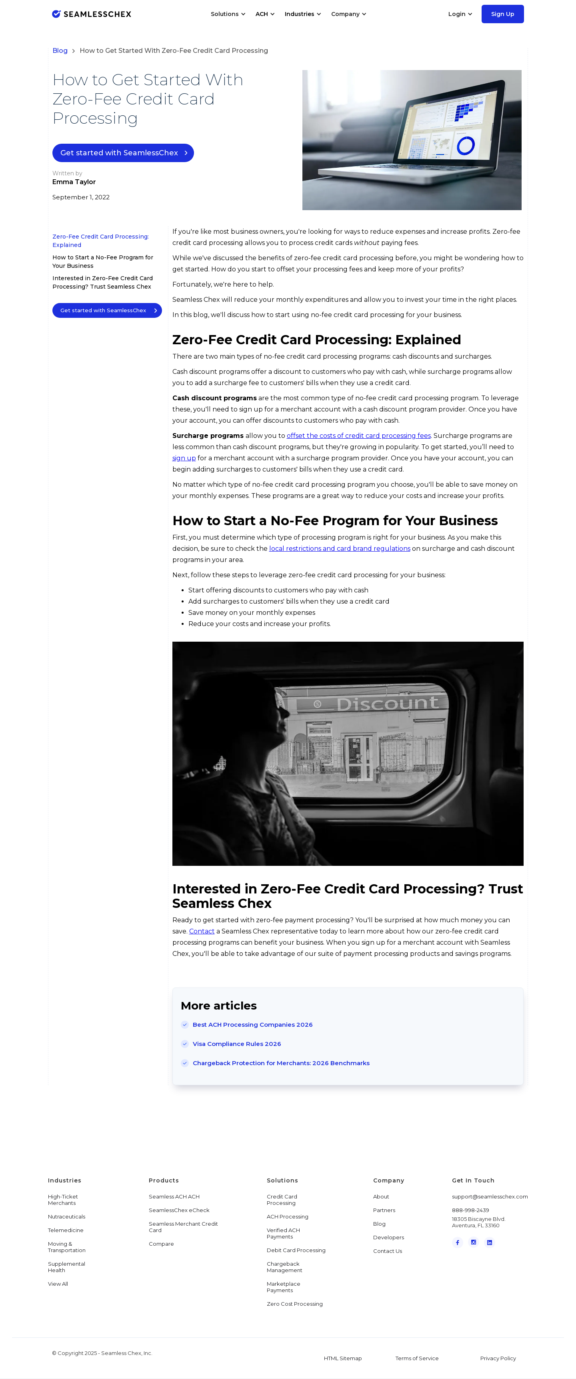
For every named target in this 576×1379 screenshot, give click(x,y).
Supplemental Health (66, 1267)
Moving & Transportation (67, 1246)
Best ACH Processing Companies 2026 (253, 1024)
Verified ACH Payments (283, 1233)
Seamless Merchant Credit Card (183, 1226)
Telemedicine (66, 1230)
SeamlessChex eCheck (179, 1210)
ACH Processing (287, 1216)
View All (58, 1284)
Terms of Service (417, 1358)
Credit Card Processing (282, 1199)
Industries (299, 14)
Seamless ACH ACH (174, 1196)
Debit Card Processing (296, 1250)
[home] (91, 14)
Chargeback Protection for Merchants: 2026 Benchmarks (281, 1063)
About (381, 1196)
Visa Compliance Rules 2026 (237, 1044)
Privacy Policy (498, 1358)
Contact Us (387, 1251)
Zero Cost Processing (295, 1304)
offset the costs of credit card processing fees (359, 436)
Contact (202, 931)
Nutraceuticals (66, 1216)
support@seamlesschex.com (490, 1196)
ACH (262, 14)
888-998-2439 (470, 1210)
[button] (228, 14)
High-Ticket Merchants (63, 1199)
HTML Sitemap (343, 1358)
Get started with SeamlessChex (119, 153)
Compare (161, 1243)
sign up (184, 458)
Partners (384, 1210)
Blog (60, 50)
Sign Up (502, 14)
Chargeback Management (284, 1267)
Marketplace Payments (283, 1287)
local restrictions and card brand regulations (339, 548)
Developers (388, 1237)
